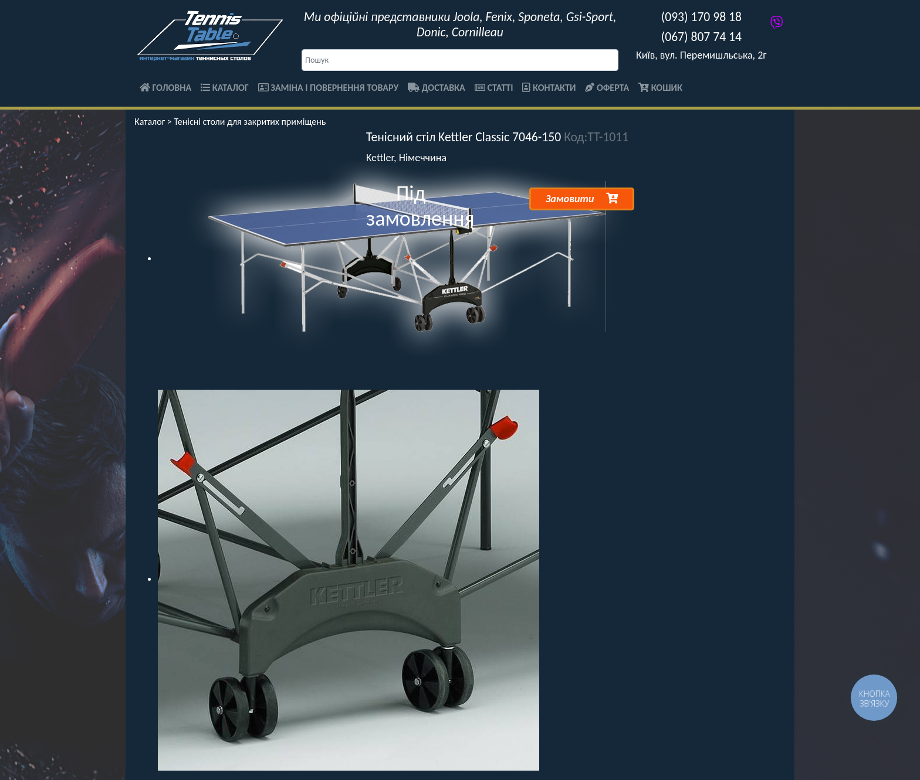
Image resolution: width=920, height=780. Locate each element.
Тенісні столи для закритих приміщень (250, 121)
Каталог (225, 87)
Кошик (660, 87)
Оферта (607, 87)
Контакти (549, 87)
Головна (165, 87)
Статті (494, 87)
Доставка (436, 87)
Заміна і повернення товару (328, 87)
